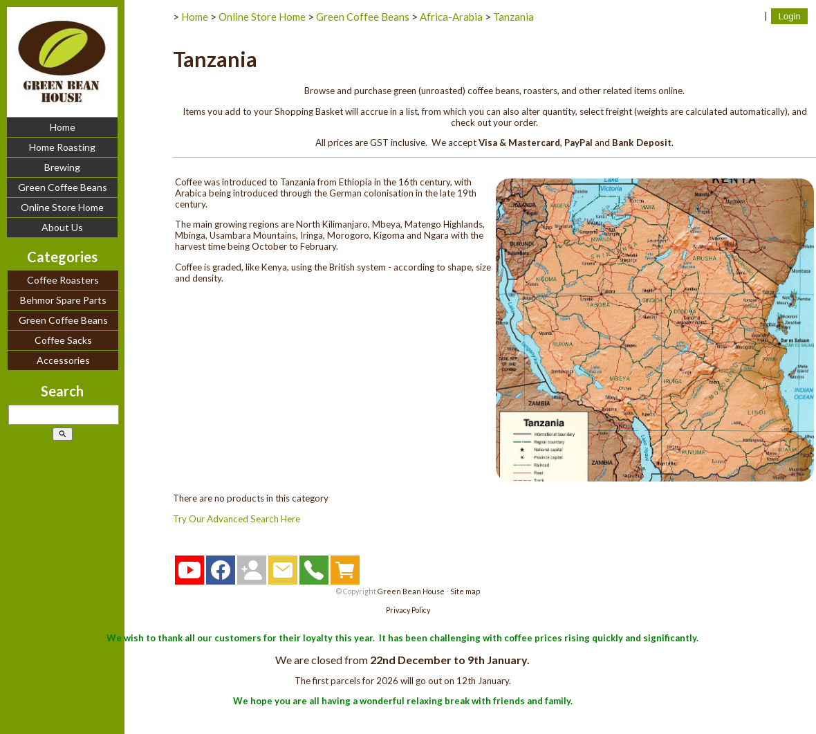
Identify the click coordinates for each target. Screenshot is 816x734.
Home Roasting (62, 147)
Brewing (62, 167)
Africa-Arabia (451, 16)
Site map (465, 591)
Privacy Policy (408, 609)
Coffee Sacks (63, 340)
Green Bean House (411, 591)
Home (62, 127)
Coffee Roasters (63, 280)
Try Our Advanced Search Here (236, 518)
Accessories (63, 360)
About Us (62, 227)
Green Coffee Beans (62, 187)
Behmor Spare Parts (63, 300)
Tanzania (513, 16)
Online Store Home (62, 207)
